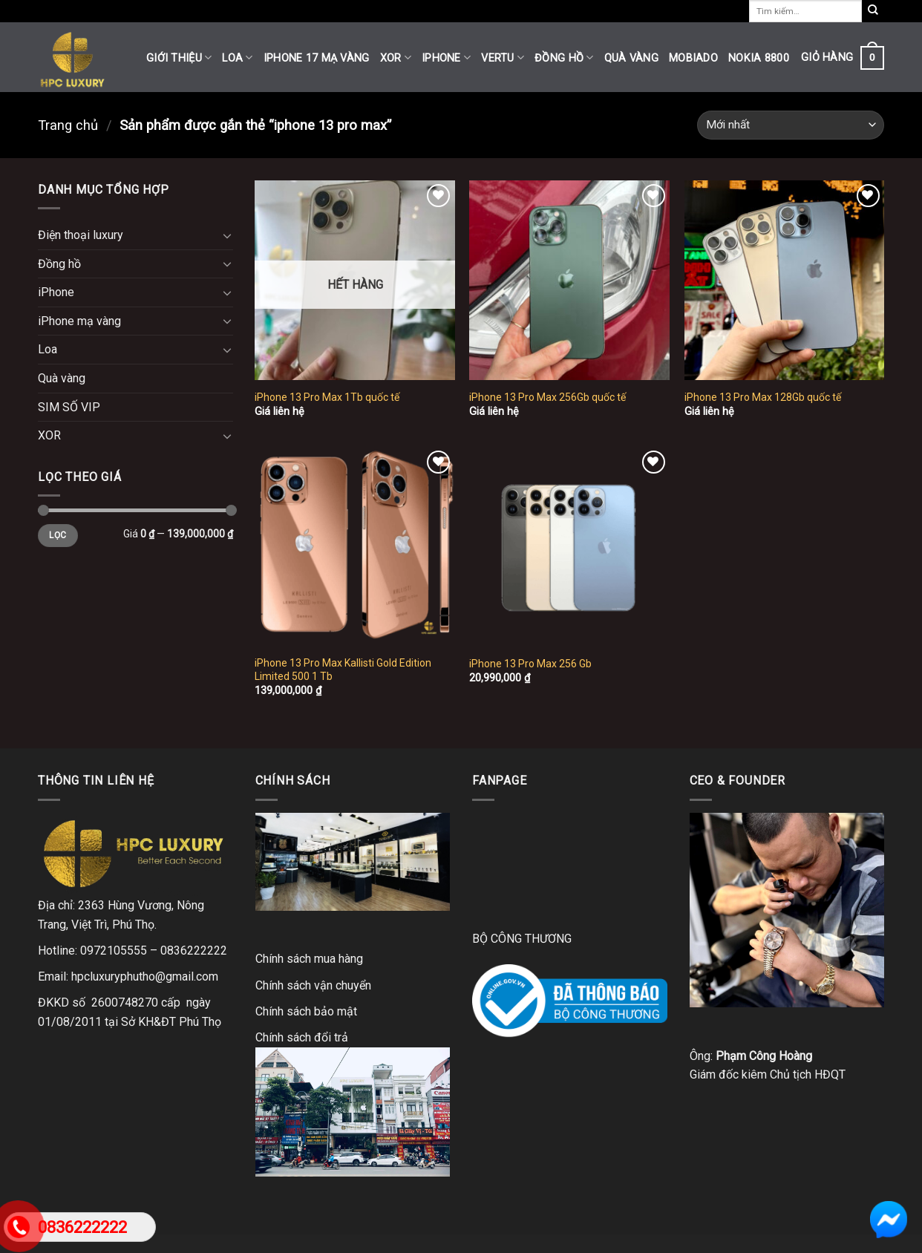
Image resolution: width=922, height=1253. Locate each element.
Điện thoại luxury (80, 235)
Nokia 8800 (758, 58)
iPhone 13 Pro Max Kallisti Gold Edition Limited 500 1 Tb (343, 669)
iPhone (446, 57)
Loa (237, 57)
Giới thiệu (179, 57)
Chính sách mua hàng (309, 959)
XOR (395, 57)
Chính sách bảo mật (306, 1011)
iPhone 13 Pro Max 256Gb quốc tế (547, 397)
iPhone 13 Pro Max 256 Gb (530, 664)
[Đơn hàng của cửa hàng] (790, 125)
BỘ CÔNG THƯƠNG (522, 939)
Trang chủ (68, 125)
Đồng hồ (564, 57)
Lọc (57, 535)
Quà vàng (631, 58)
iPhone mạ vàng (79, 321)
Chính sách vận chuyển (313, 985)
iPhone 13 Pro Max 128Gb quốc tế (762, 397)
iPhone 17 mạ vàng (317, 58)
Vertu (502, 57)
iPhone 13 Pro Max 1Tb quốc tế (327, 397)
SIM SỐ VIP (69, 407)
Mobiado (693, 58)
